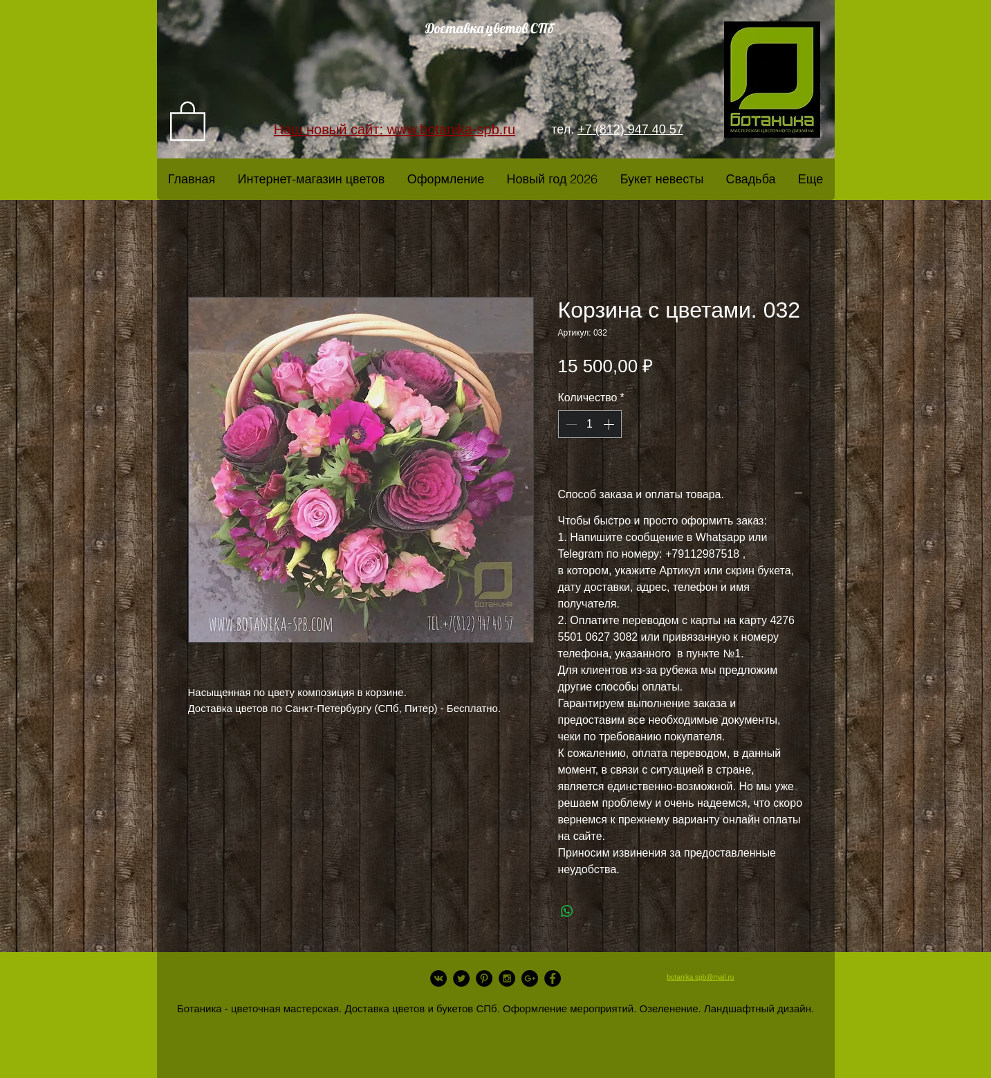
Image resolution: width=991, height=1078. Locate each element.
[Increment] (610, 424)
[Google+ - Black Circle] (529, 978)
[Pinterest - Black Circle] (484, 978)
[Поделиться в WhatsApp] (567, 911)
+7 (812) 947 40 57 (630, 129)
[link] (187, 120)
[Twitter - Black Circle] (461, 978)
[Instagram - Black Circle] (507, 978)
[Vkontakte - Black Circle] (438, 978)
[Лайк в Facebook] (288, 999)
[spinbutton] (590, 424)
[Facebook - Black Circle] (552, 978)
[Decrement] (570, 424)
